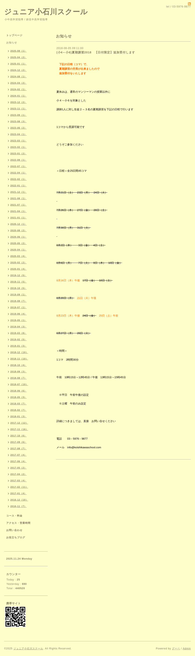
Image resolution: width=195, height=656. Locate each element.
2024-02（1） (18, 89)
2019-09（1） (18, 294)
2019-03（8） (18, 333)
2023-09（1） (18, 115)
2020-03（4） (18, 256)
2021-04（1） (18, 211)
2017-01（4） (18, 493)
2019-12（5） (18, 275)
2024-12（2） (18, 70)
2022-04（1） (18, 172)
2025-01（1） (18, 63)
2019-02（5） (18, 339)
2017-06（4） (18, 461)
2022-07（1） (18, 166)
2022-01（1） (18, 185)
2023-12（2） (18, 102)
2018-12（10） (19, 352)
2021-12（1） (18, 192)
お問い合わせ (14, 530)
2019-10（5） (18, 288)
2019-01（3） (18, 346)
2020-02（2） (18, 262)
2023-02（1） (18, 147)
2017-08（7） (18, 448)
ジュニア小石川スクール (46, 12)
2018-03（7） (18, 403)
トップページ (14, 35)
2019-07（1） (18, 307)
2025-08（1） (18, 51)
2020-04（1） (18, 249)
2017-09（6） (18, 442)
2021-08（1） (18, 198)
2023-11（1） (18, 108)
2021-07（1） (18, 205)
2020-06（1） (18, 237)
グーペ (176, 648)
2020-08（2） (18, 230)
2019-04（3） (18, 326)
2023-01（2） (18, 153)
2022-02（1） (18, 179)
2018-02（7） (18, 410)
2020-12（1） (18, 224)
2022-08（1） (18, 160)
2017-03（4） (18, 480)
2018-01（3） (18, 416)
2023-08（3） (18, 121)
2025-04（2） (18, 57)
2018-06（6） (18, 391)
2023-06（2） (18, 128)
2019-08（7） (18, 301)
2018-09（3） (18, 371)
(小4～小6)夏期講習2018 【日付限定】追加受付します (97, 52)
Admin (187, 648)
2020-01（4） (18, 269)
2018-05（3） (18, 397)
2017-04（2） (18, 474)
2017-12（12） (19, 423)
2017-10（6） (18, 435)
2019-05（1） (18, 320)
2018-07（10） (19, 384)
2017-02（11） (19, 487)
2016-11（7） (18, 506)
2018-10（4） (18, 365)
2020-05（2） (18, 243)
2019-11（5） (18, 282)
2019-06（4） (18, 314)
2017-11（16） (19, 429)
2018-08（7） (18, 378)
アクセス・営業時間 (18, 523)
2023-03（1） (18, 140)
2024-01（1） (18, 96)
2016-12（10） (19, 500)
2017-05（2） (18, 468)
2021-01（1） (18, 217)
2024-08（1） (18, 76)
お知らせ (11, 42)
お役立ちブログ (15, 537)
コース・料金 (14, 515)
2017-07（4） (18, 455)
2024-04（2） (18, 83)
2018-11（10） (19, 358)
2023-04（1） (18, 134)
